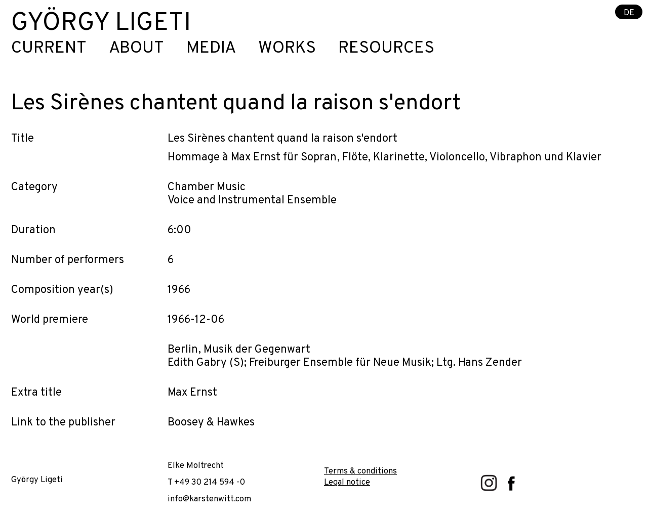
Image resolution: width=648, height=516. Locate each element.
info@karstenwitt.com (209, 499)
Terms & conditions (360, 471)
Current (49, 49)
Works (287, 49)
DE (629, 12)
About (136, 49)
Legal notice (347, 482)
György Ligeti (101, 23)
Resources (386, 49)
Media (211, 49)
